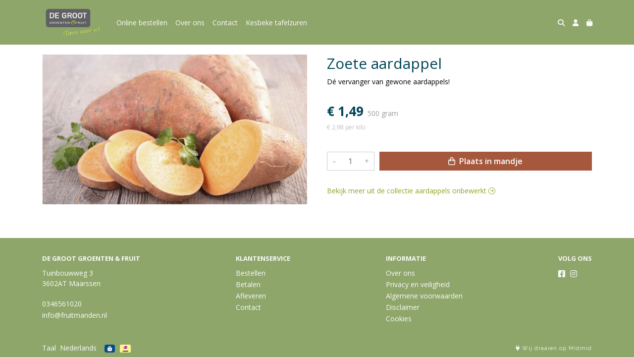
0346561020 (62, 303)
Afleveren (251, 295)
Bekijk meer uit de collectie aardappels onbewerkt (411, 190)
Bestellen (250, 273)
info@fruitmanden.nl (74, 315)
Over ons (190, 22)
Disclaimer (403, 307)
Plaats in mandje (485, 161)
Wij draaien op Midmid (554, 348)
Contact (225, 22)
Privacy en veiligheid (418, 284)
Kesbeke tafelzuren (276, 22)
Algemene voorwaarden (424, 295)
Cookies (399, 318)
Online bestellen (141, 22)
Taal (49, 348)
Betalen (248, 284)
